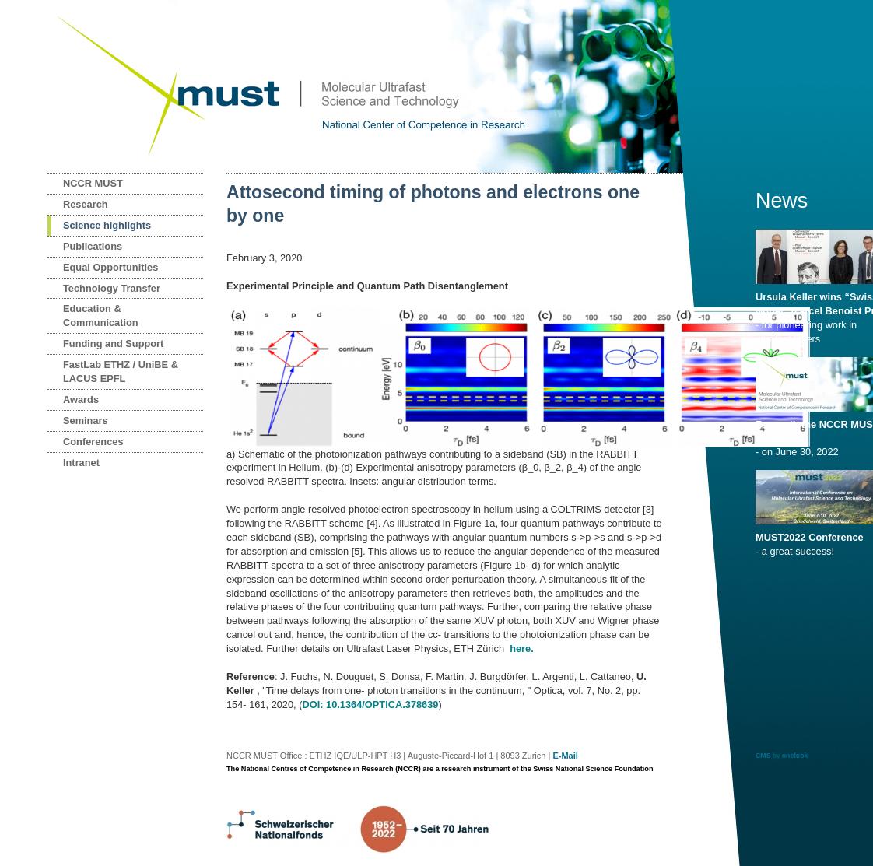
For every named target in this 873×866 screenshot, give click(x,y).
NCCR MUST (93, 183)
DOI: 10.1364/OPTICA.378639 (370, 704)
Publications (92, 246)
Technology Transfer (111, 288)
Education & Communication (100, 315)
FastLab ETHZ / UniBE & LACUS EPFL (120, 371)
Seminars (85, 420)
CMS (763, 755)
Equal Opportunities (110, 267)
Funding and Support (113, 343)
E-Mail (564, 755)
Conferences (93, 441)
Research (85, 204)
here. (522, 648)
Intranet (81, 462)
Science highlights (107, 225)
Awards (81, 399)
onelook (795, 755)
